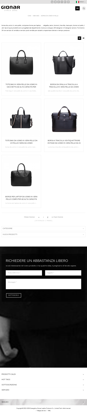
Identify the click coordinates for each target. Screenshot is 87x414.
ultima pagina (57, 217)
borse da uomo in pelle (49, 16)
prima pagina (29, 217)
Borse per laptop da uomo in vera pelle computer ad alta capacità (21, 198)
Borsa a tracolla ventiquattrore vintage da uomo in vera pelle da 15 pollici (64, 141)
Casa (29, 16)
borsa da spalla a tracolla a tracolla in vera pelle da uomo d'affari (64, 85)
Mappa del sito (41, 411)
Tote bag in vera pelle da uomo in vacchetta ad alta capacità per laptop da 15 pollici (21, 85)
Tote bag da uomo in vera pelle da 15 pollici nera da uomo (21, 141)
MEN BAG (36, 16)
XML (49, 411)
